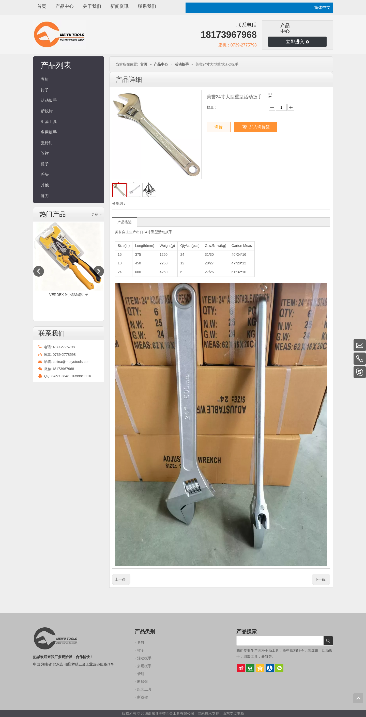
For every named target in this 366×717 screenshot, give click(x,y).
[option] (69, 260)
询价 (219, 127)
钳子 (45, 90)
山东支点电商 (233, 713)
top (358, 698)
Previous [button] (38, 271)
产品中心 (64, 6)
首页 (41, 6)
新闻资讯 (119, 6)
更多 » (96, 214)
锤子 (45, 164)
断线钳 (47, 111)
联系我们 (147, 6)
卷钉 (45, 79)
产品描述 (124, 222)
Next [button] (98, 271)
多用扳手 (49, 132)
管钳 (45, 153)
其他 (45, 185)
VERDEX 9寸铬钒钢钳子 (68, 295)
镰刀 (45, 196)
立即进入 (297, 41)
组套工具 (49, 121)
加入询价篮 (259, 127)
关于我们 (92, 6)
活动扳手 (49, 100)
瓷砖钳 (47, 143)
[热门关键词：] (328, 640)
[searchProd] (280, 640)
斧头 (45, 174)
